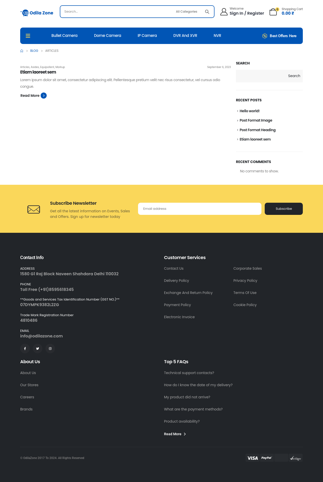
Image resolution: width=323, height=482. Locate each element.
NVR (217, 35)
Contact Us (173, 268)
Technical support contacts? (189, 372)
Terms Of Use (245, 292)
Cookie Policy (245, 304)
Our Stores (29, 384)
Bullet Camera (64, 35)
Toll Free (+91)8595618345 (47, 289)
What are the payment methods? (193, 409)
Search (243, 63)
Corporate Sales (247, 268)
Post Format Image (256, 120)
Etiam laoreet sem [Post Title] (38, 72)
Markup (60, 67)
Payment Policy (177, 304)
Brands (26, 409)
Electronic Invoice (179, 316)
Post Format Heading (258, 129)
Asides (35, 67)
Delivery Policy (176, 280)
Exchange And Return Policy (188, 292)
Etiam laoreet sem (255, 139)
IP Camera (147, 35)
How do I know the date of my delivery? (198, 384)
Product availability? (182, 421)
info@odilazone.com (41, 336)
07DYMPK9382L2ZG (39, 305)
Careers (27, 397)
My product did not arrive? (187, 397)
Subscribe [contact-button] (284, 208)
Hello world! (250, 110)
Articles (25, 67)
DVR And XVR (185, 35)
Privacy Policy (245, 280)
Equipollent (47, 67)
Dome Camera (107, 35)
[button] (33, 95)
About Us (28, 372)
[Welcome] (242, 11)
